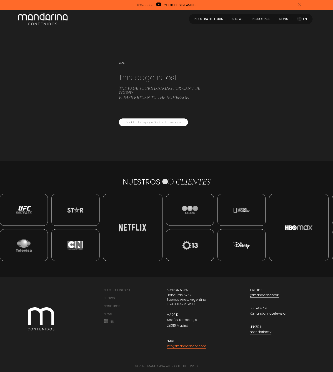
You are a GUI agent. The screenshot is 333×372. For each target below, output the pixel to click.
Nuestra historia (117, 290)
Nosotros (112, 306)
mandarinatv (260, 331)
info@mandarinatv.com (186, 346)
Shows (109, 298)
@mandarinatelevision (269, 313)
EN (112, 321)
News (108, 314)
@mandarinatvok (264, 294)
